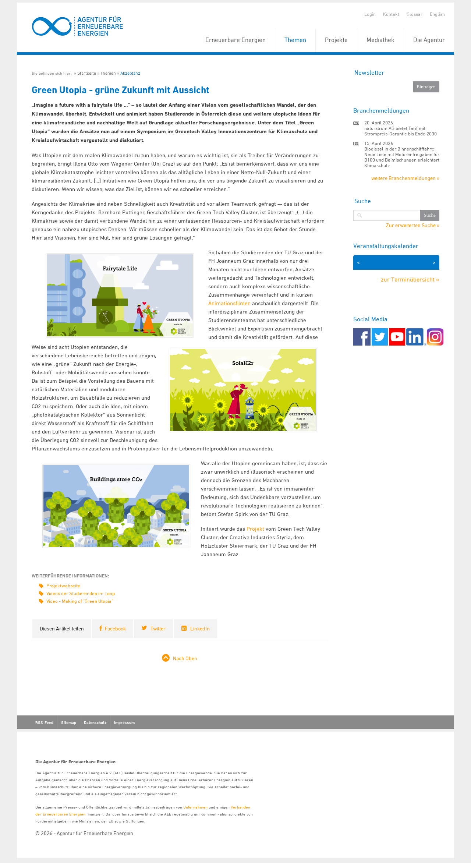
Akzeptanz (130, 73)
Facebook (115, 628)
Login (370, 14)
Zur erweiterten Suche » (412, 225)
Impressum (124, 722)
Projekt (254, 529)
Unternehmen (195, 806)
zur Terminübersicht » (410, 279)
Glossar (414, 14)
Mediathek (380, 39)
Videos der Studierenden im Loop (80, 593)
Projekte (336, 39)
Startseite (86, 73)
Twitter (158, 628)
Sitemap (68, 722)
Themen (295, 39)
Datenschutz (95, 722)
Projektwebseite (63, 585)
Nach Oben (185, 658)
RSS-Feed (44, 722)
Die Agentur (429, 39)
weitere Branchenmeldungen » (405, 178)
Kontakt (391, 14)
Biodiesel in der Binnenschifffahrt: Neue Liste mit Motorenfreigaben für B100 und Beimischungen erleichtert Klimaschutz (401, 157)
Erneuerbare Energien (235, 39)
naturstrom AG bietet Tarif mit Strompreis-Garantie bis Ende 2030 (400, 131)
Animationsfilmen (229, 303)
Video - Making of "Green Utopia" (79, 601)
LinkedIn (200, 628)
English (437, 14)
